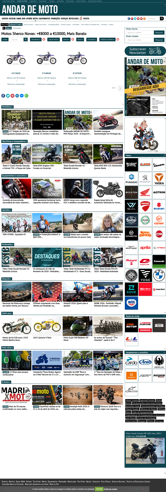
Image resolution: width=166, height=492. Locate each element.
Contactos (96, 481)
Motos (35, 18)
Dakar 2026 (20, 18)
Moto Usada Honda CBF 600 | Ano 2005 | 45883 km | (145, 448)
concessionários (53, 24)
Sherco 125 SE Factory (16, 78)
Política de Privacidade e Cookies (138, 481)
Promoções (55, 18)
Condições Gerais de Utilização (13, 484)
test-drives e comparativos (90, 24)
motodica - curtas (107, 24)
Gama (80, 39)
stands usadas (66, 24)
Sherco (66, 39)
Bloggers (142, 421)
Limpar (5, 39)
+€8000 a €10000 (107, 39)
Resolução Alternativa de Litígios (36, 484)
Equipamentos (44, 18)
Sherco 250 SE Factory (46, 78)
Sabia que (7, 313)
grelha (9, 28)
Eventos (5, 18)
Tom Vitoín (37, 481)
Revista (86, 18)
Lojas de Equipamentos (142, 412)
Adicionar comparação (16, 84)
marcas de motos (40, 24)
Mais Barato (35, 39)
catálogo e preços (16, 24)
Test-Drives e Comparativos (14, 141)
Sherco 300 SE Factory (77, 78)
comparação (17, 28)
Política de (110, 489)
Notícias (12, 18)
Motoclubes (74, 18)
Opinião (29, 18)
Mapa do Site (54, 484)
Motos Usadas (132, 400)
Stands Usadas (132, 409)
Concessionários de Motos (152, 406)
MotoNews (7, 107)
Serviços (64, 18)
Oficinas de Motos (148, 409)
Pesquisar (159, 32)
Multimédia (8, 244)
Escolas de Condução (146, 418)
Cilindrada (92, 39)
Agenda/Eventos (147, 400)
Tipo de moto (54, 39)
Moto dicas (7, 347)
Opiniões (6, 210)
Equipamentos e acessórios (14, 175)
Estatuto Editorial (118, 481)
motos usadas (28, 24)
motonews (75, 24)
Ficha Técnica (106, 481)
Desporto (6, 279)
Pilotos (151, 421)
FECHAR (99, 489)
